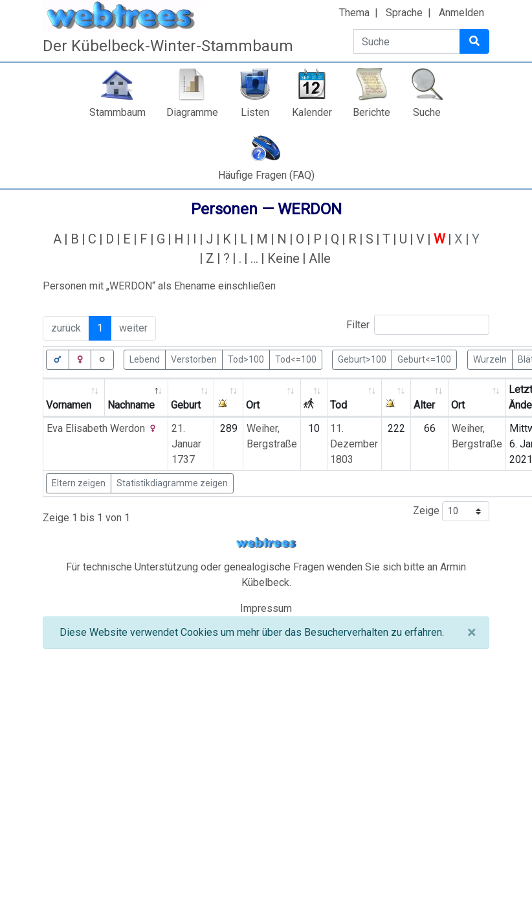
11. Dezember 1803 (354, 444)
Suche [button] (427, 112)
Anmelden (461, 12)
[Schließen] (471, 632)
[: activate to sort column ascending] (228, 398)
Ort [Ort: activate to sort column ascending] (253, 405)
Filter (417, 325)
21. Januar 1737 (186, 444)
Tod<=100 (295, 359)
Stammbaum (117, 112)
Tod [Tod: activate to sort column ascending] (338, 405)
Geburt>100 (362, 359)
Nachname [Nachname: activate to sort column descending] (131, 405)
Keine (283, 258)
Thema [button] (354, 12)
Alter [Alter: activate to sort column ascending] (424, 405)
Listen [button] (255, 112)
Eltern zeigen (78, 483)
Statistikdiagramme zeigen (172, 483)
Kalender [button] (312, 112)
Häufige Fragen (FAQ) (266, 175)
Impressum (266, 608)
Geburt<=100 (424, 359)
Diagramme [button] (192, 112)
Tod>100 (246, 359)
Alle (320, 258)
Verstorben (194, 359)
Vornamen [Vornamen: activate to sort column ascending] (68, 405)
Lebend (144, 359)
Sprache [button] (404, 12)
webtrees (266, 543)
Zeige (451, 511)
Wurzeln (490, 359)
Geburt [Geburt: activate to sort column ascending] (186, 405)
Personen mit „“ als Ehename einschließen (159, 286)
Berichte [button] (371, 112)
